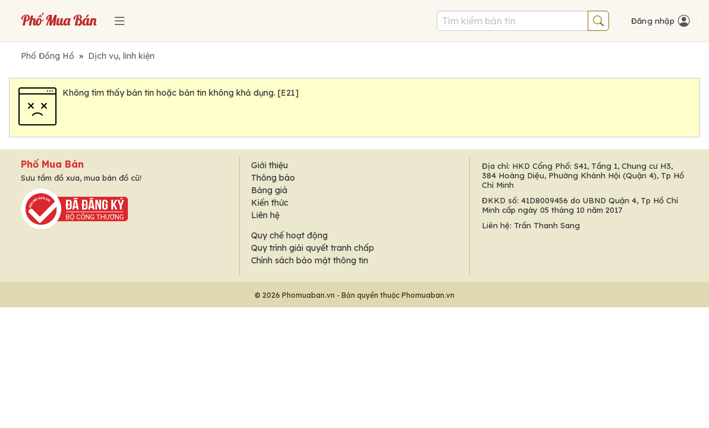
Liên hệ (265, 215)
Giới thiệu (269, 165)
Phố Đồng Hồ (47, 56)
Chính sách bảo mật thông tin (309, 260)
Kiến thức (269, 202)
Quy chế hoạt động (289, 235)
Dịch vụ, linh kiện (121, 56)
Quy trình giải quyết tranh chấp (312, 248)
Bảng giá (269, 190)
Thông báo (273, 177)
